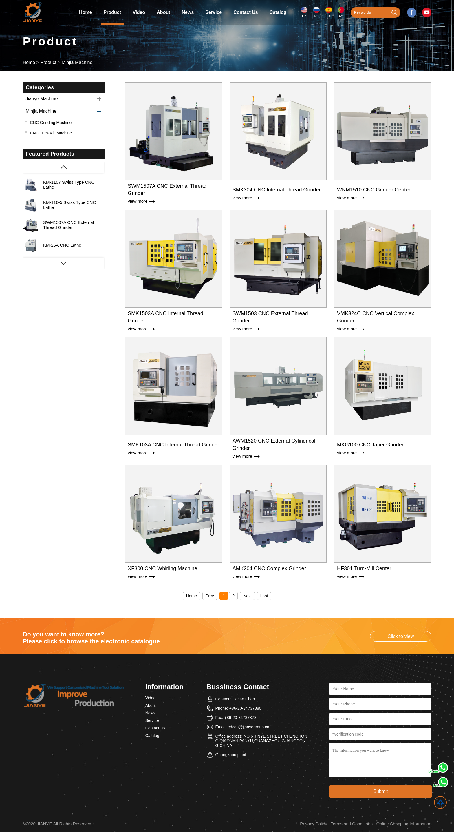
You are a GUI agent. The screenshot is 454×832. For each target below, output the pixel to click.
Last (264, 596)
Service (213, 12)
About (163, 12)
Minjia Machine (77, 62)
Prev (210, 596)
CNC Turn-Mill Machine (51, 133)
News (188, 12)
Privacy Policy (313, 823)
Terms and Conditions (352, 823)
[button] (63, 263)
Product (112, 12)
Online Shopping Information (403, 823)
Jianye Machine (41, 98)
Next (247, 596)
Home (85, 12)
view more (137, 201)
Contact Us (245, 12)
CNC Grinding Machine (51, 122)
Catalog (278, 12)
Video (139, 12)
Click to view (400, 636)
